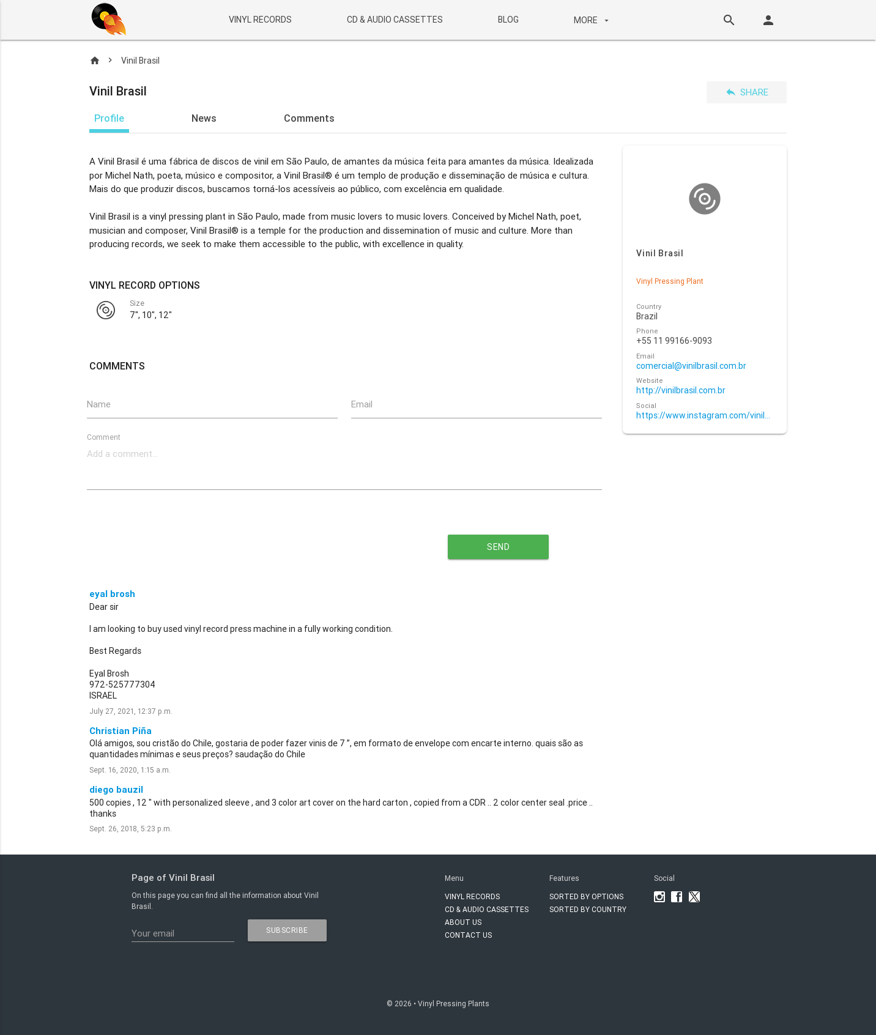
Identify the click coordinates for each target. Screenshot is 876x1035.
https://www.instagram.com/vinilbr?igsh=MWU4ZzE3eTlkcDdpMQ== (704, 415)
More (592, 20)
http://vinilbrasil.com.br (681, 390)
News (204, 118)
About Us (463, 922)
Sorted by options (586, 896)
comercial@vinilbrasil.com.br (691, 366)
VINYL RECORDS (259, 19)
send (498, 546)
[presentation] (234, 542)
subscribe (287, 930)
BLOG (507, 19)
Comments (309, 118)
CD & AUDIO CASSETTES (394, 19)
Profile (109, 118)
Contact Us (468, 935)
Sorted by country (587, 909)
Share (746, 92)
